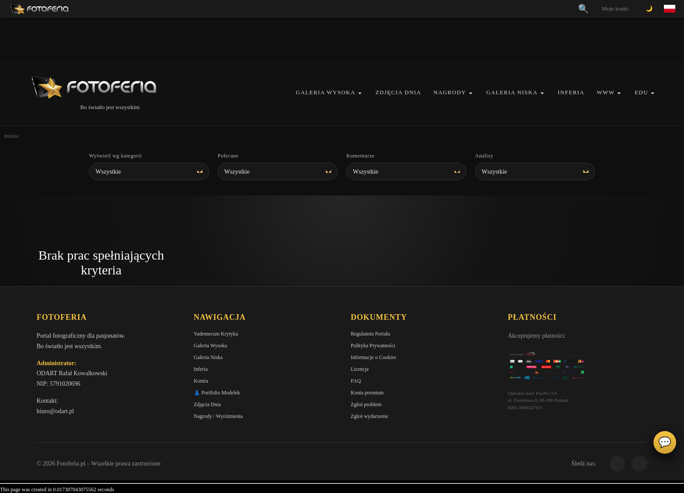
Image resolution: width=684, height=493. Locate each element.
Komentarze (360, 156)
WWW (606, 92)
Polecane (228, 156)
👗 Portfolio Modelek (217, 393)
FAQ (356, 381)
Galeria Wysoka (325, 92)
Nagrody (450, 92)
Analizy (484, 156)
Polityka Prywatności (373, 345)
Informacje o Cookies (373, 357)
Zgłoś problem (366, 404)
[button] (359, 93)
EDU (641, 92)
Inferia (571, 92)
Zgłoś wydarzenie (369, 416)
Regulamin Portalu (370, 334)
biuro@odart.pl (55, 411)
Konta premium (367, 393)
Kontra (201, 381)
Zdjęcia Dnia (398, 92)
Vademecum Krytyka (216, 334)
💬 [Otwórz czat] (664, 442)
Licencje (360, 369)
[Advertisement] (342, 39)
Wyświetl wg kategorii (115, 156)
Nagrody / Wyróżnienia (218, 416)
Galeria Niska (512, 92)
